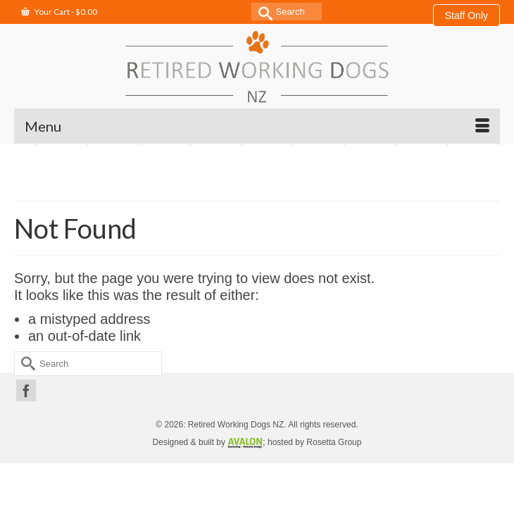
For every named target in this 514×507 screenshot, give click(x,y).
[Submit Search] (261, 11)
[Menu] (257, 126)
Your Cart (59, 11)
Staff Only (466, 15)
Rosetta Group (333, 442)
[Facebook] (26, 391)
